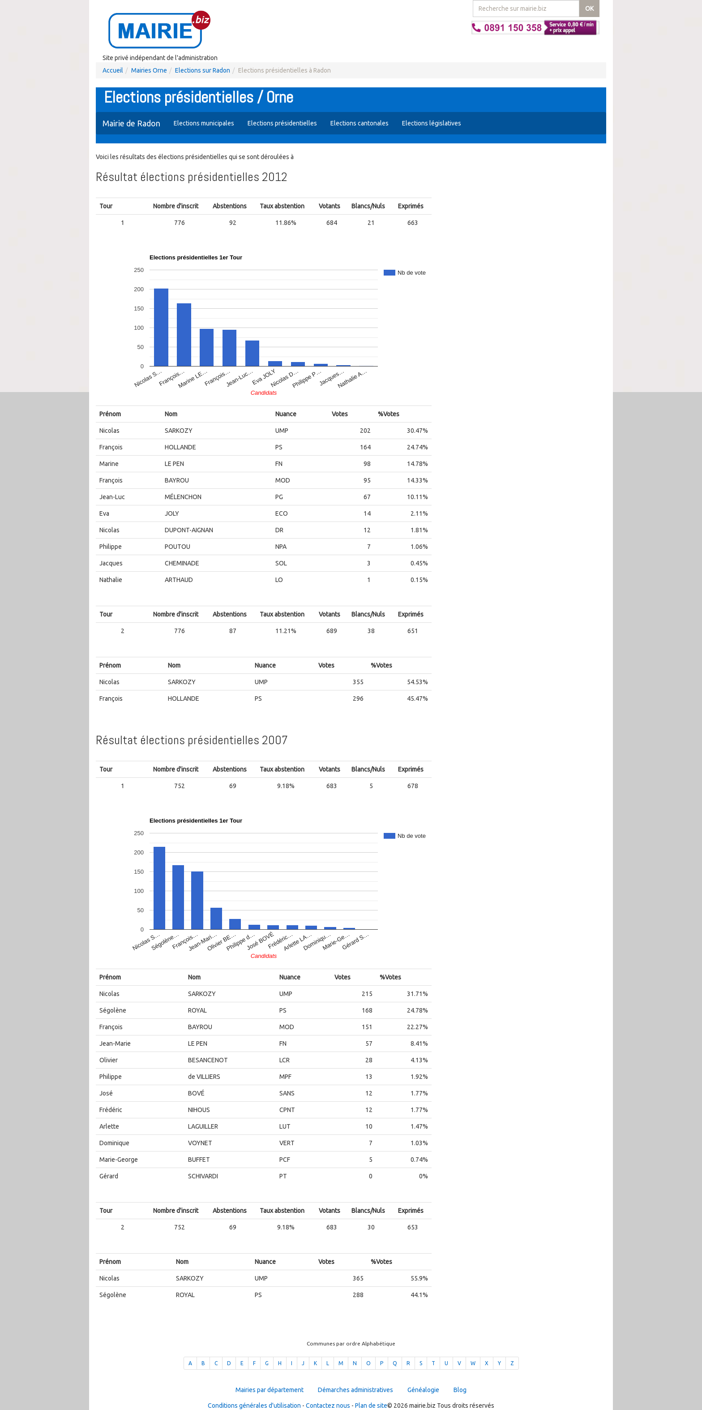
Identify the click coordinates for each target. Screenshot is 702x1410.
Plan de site (371, 1405)
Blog (460, 1389)
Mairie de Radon (131, 123)
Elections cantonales (359, 123)
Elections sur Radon (202, 70)
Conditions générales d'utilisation (254, 1405)
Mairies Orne (149, 70)
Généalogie (423, 1389)
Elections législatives (431, 123)
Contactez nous (328, 1405)
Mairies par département (269, 1389)
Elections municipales (204, 123)
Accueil (113, 70)
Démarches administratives (355, 1389)
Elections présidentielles (282, 123)
